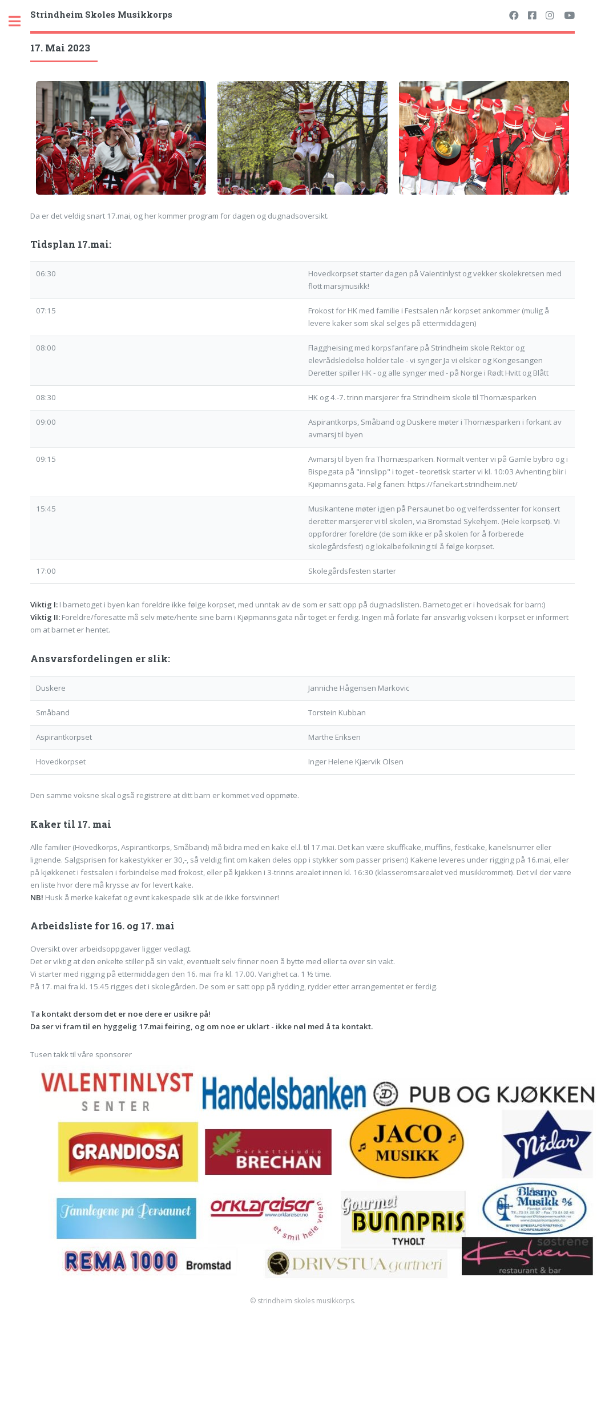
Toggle (20, 21)
